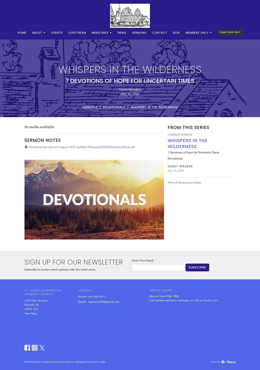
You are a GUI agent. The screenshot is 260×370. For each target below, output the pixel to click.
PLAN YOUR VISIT (230, 32)
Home (22, 33)
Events (57, 33)
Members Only (199, 33)
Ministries (102, 33)
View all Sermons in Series (184, 182)
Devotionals (114, 107)
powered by (223, 361)
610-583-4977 (96, 296)
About (39, 33)
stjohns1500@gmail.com (103, 302)
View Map (30, 313)
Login (102, 361)
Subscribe (197, 267)
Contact (159, 33)
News (122, 33)
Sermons (139, 33)
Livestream (77, 33)
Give (176, 33)
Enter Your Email (142, 260)
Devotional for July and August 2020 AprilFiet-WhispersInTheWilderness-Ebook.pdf (79, 147)
